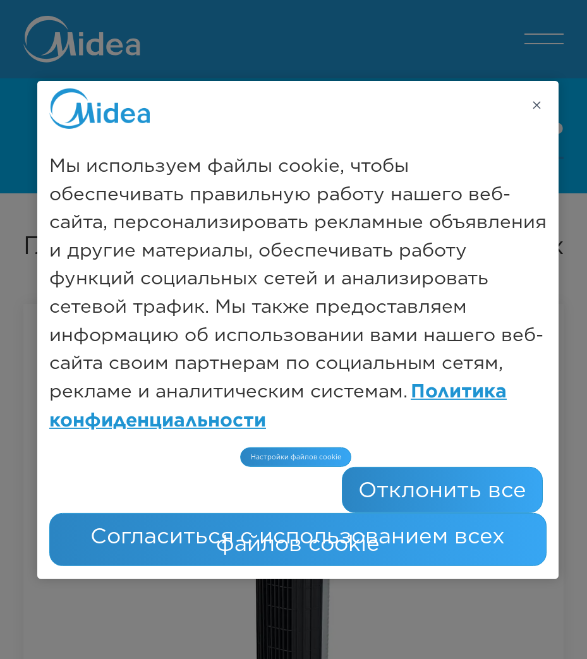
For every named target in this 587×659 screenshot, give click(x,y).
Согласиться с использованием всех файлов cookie (297, 539)
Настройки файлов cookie (296, 457)
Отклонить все (442, 489)
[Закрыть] (536, 105)
